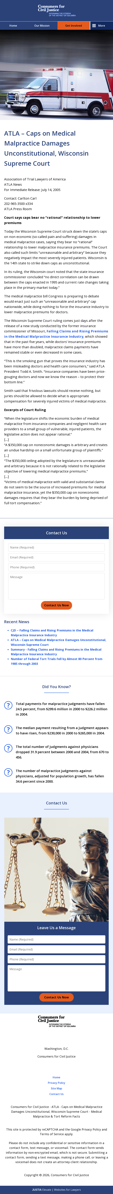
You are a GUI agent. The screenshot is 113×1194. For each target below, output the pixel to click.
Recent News (16, 621)
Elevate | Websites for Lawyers (56, 1190)
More (101, 25)
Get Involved (73, 25)
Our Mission (42, 25)
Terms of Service (52, 1134)
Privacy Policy (56, 1083)
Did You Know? (56, 686)
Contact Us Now (56, 605)
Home (13, 25)
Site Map (56, 1088)
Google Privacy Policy (86, 1129)
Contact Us (56, 532)
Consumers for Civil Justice (70, 1175)
